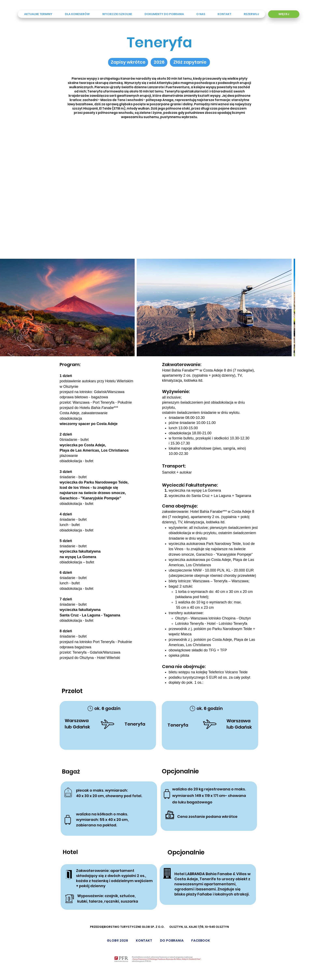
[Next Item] (287, 308)
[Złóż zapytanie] (190, 62)
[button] (159, 62)
